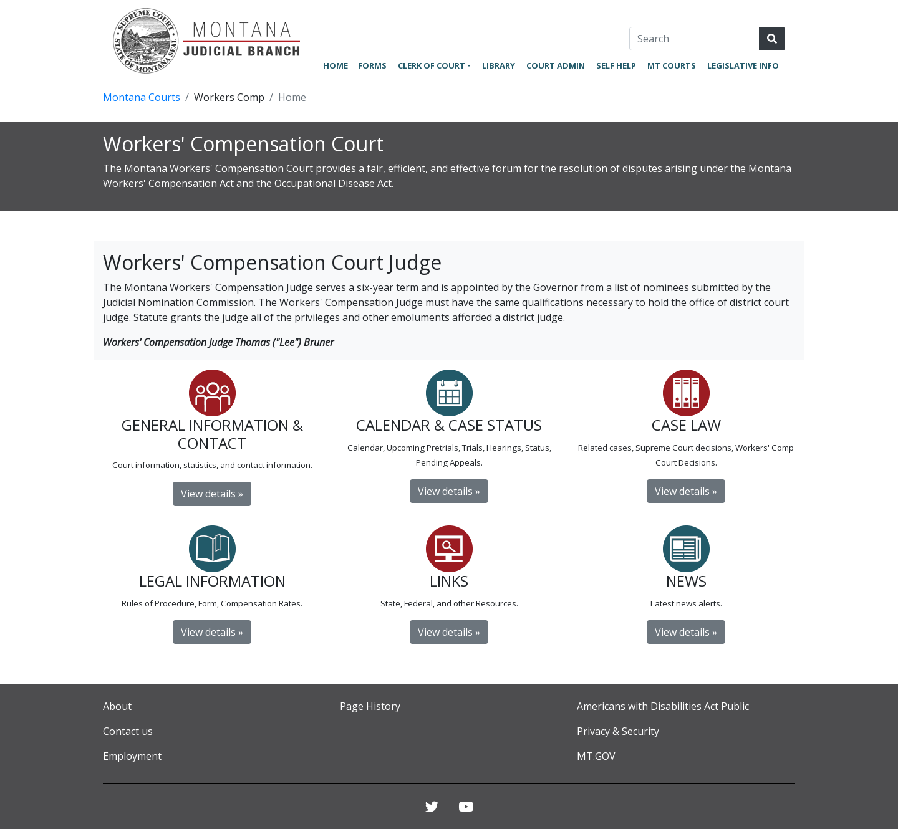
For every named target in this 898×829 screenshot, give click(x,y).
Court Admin (555, 65)
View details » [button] (686, 632)
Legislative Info (743, 65)
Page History (370, 706)
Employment (132, 756)
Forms (372, 65)
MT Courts (671, 65)
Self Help (616, 65)
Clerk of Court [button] (431, 65)
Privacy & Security (618, 731)
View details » (212, 494)
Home (335, 65)
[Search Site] (772, 38)
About (117, 706)
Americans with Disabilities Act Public (663, 706)
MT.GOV (596, 756)
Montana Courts (141, 97)
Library (498, 65)
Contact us (128, 731)
